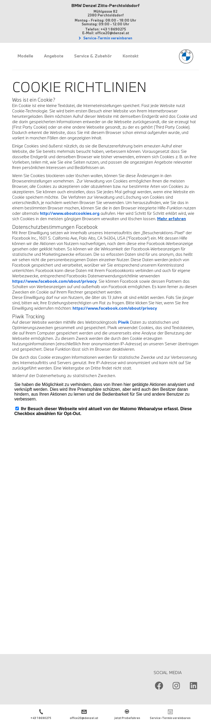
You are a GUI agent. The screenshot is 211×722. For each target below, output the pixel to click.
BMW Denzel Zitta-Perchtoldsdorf (105, 5)
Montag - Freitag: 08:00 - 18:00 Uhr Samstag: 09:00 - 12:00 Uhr (105, 22)
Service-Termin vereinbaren (107, 38)
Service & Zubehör (93, 55)
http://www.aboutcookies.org (69, 213)
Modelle (25, 55)
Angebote (53, 55)
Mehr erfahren (171, 218)
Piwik (123, 322)
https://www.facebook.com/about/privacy (54, 281)
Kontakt (131, 55)
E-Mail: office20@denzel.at (105, 33)
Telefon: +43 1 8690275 (105, 29)
